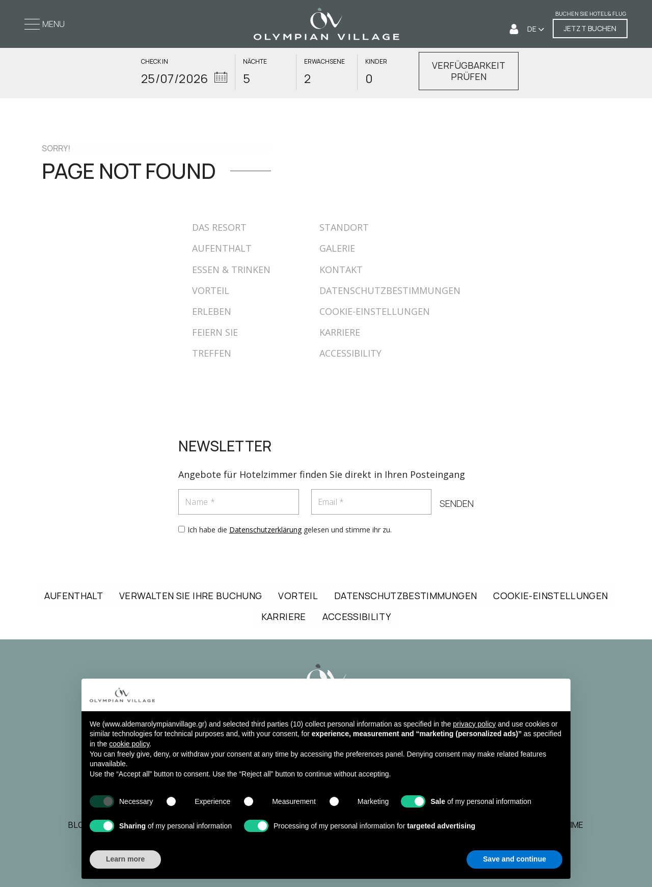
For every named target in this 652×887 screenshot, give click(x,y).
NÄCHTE (255, 62)
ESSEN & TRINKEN (231, 269)
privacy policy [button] (474, 725)
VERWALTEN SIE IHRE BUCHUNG (190, 595)
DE (532, 29)
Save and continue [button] (514, 861)
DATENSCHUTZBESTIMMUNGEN (389, 290)
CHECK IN (154, 62)
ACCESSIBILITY (350, 353)
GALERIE (337, 248)
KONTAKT (341, 269)
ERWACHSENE (324, 62)
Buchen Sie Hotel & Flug (590, 13)
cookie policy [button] (129, 746)
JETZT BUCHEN (590, 28)
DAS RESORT (219, 227)
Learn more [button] (125, 861)
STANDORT (344, 227)
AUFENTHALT (222, 248)
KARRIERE (339, 332)
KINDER (376, 62)
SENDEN (457, 503)
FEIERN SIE (215, 332)
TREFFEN (211, 353)
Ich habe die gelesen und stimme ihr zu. (289, 529)
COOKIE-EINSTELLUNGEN (374, 311)
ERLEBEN (211, 311)
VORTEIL (210, 290)
